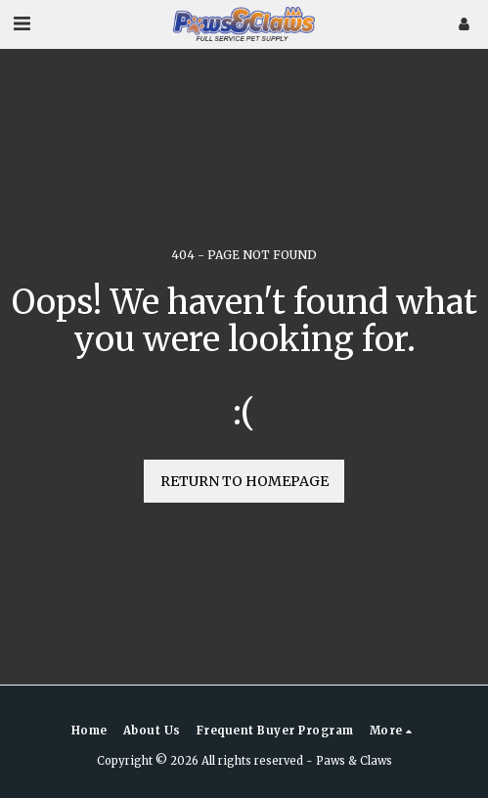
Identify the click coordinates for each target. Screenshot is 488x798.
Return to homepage (244, 481)
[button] (21, 23)
